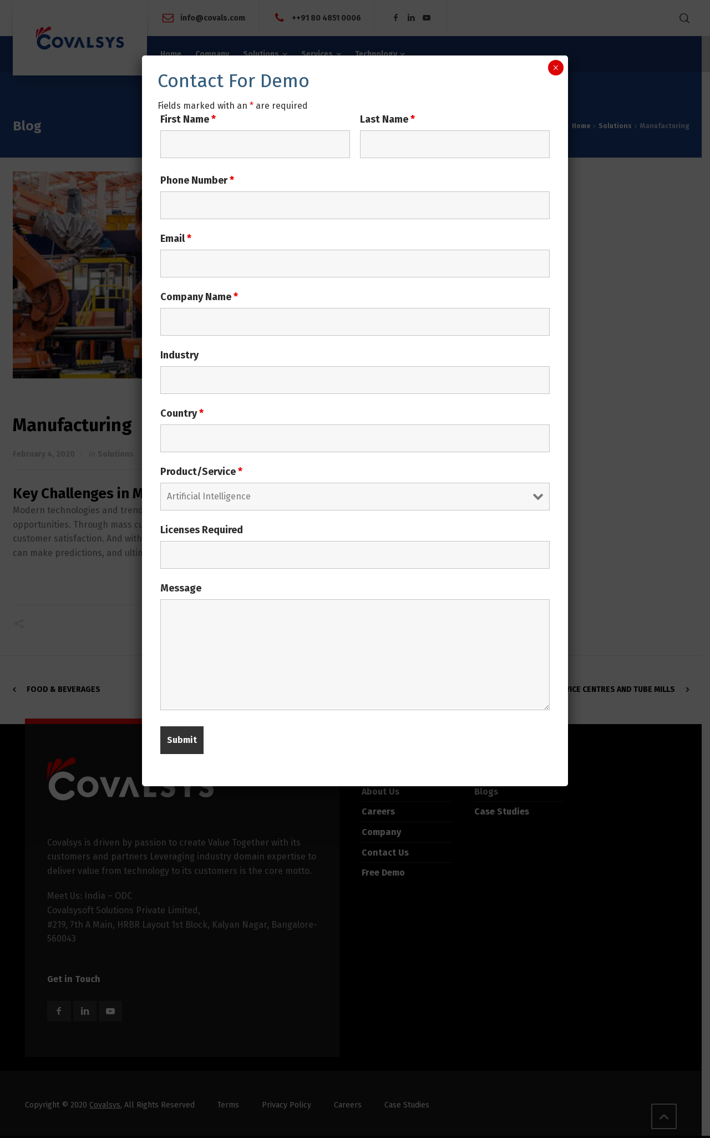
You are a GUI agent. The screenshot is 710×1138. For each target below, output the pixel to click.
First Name (188, 119)
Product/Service (201, 471)
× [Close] (555, 68)
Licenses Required (201, 529)
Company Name (199, 296)
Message (180, 588)
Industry (179, 355)
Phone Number (197, 180)
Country (182, 413)
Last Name (387, 119)
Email (175, 238)
